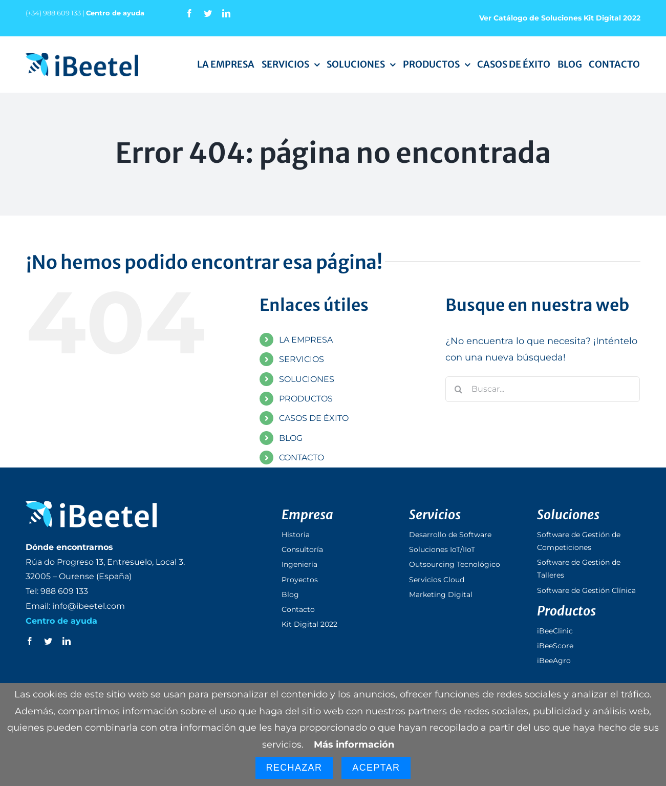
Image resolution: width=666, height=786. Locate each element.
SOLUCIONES (306, 379)
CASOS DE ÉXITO (314, 418)
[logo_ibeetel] (82, 57)
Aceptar (376, 767)
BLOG (291, 438)
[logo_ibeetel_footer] (91, 505)
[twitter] (208, 13)
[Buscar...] (542, 389)
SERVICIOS (301, 359)
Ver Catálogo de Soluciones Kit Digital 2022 (559, 18)
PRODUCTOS (306, 398)
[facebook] (189, 13)
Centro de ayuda (115, 13)
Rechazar (294, 767)
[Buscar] (458, 389)
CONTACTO (301, 457)
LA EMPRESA (306, 340)
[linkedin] (226, 13)
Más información (354, 744)
